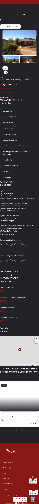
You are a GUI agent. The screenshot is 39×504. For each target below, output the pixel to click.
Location (12, 15)
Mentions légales (7, 468)
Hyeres (19, 15)
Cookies (5, 489)
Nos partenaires (7, 462)
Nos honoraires (7, 478)
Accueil (4, 15)
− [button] (36, 341)
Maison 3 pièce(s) (9, 415)
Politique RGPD (7, 484)
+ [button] (36, 338)
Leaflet (20, 365)
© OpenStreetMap (27, 365)
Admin (4, 473)
